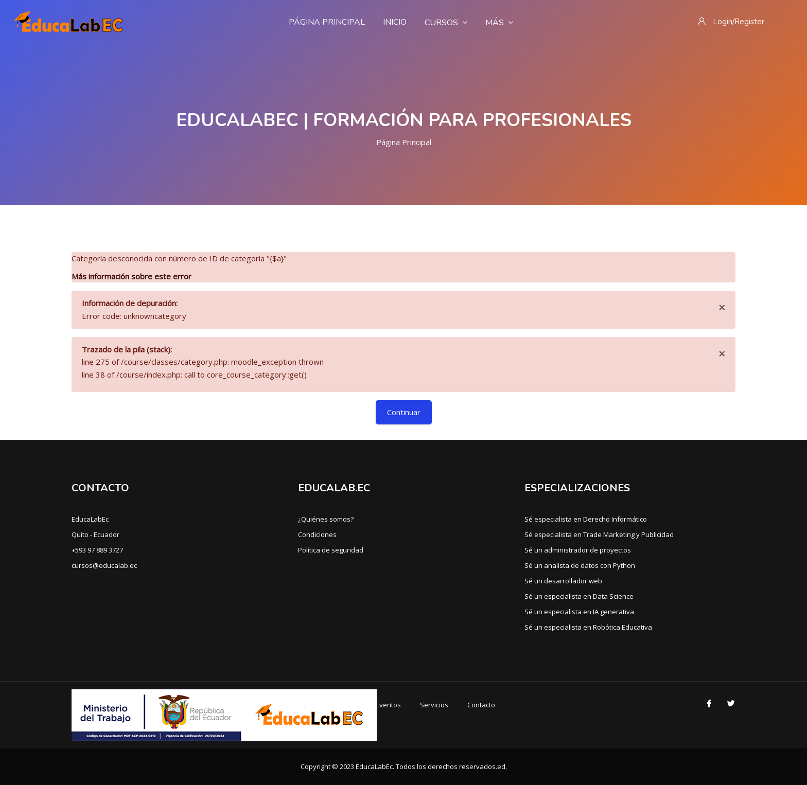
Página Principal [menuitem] (327, 22)
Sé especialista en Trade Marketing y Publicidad (599, 534)
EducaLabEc (90, 519)
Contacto (481, 704)
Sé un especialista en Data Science (579, 596)
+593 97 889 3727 (97, 550)
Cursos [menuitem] (446, 22)
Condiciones (317, 534)
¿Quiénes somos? (326, 519)
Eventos (388, 704)
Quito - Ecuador (95, 534)
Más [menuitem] (499, 22)
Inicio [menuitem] (395, 22)
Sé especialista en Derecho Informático (585, 519)
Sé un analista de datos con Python (579, 565)
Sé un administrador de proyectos (577, 550)
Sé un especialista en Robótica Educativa (588, 627)
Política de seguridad (330, 550)
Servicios (434, 704)
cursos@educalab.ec (104, 565)
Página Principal (403, 142)
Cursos (346, 704)
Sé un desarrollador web (563, 580)
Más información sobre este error (131, 276)
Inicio (307, 704)
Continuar (403, 412)
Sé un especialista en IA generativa (579, 611)
